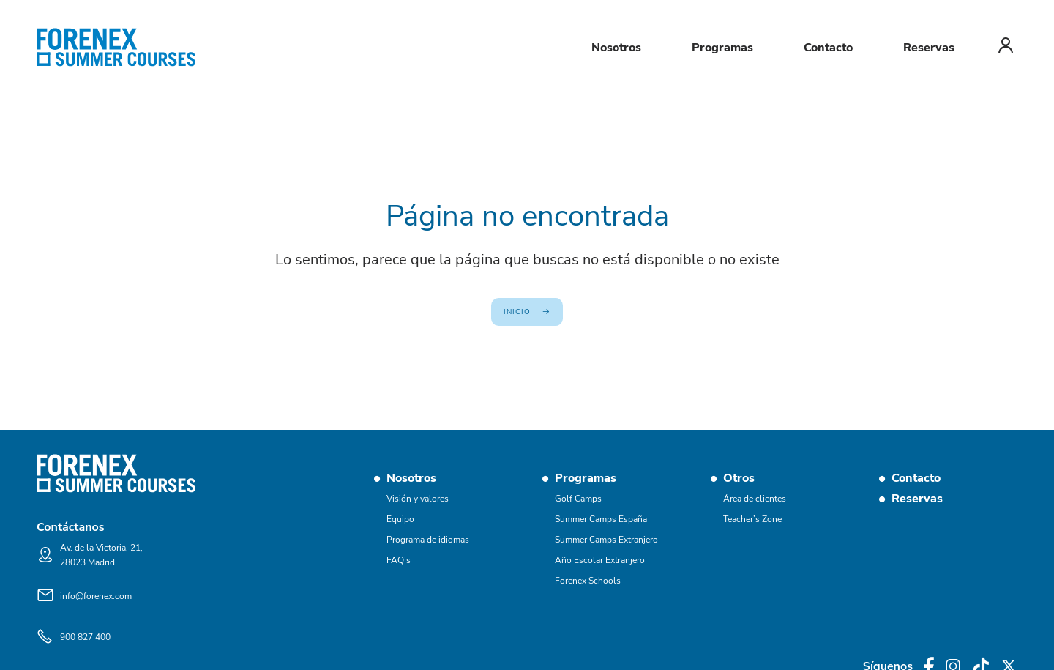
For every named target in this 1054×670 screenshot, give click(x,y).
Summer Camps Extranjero (606, 540)
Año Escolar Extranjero (600, 560)
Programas (722, 48)
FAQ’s (398, 560)
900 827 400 (85, 637)
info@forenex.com (96, 596)
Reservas (928, 48)
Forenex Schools (588, 581)
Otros (739, 478)
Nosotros (616, 48)
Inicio (517, 312)
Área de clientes (754, 499)
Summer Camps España (601, 519)
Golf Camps (578, 499)
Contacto (828, 48)
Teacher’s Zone (752, 519)
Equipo (400, 519)
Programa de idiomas (427, 540)
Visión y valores (417, 499)
